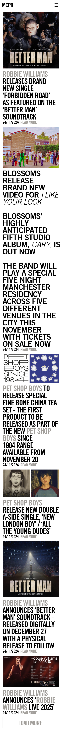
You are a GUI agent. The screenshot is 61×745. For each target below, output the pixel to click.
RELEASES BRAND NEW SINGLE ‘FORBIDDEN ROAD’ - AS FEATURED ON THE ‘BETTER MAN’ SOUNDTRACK (29, 95)
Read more (28, 122)
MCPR (7, 4)
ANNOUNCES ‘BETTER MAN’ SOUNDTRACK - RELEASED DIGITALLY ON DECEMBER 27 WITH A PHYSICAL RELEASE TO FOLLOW (29, 624)
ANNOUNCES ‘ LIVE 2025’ (29, 700)
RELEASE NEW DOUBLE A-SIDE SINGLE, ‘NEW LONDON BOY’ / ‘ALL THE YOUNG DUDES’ (31, 517)
